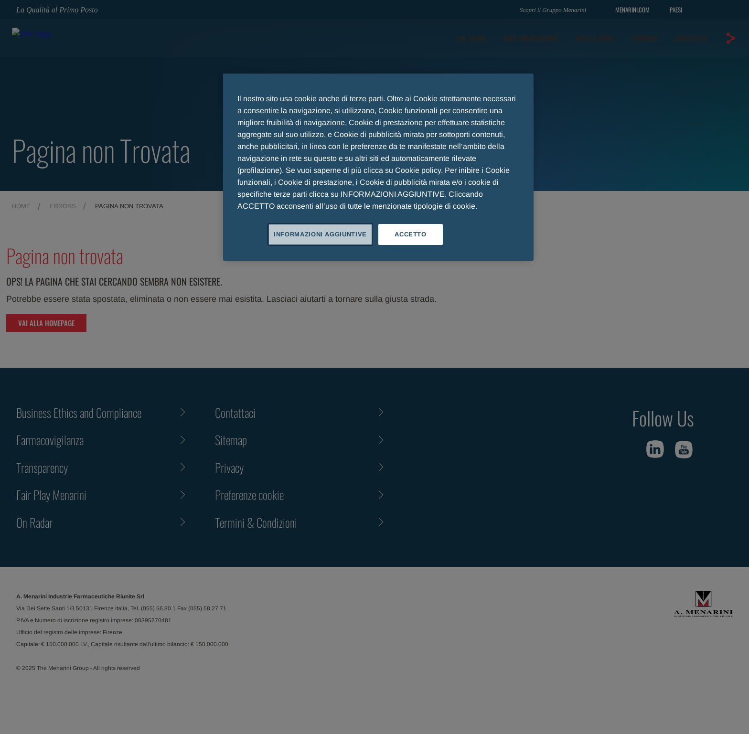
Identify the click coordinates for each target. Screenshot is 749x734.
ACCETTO (411, 234)
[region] (378, 167)
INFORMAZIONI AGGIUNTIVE (320, 234)
